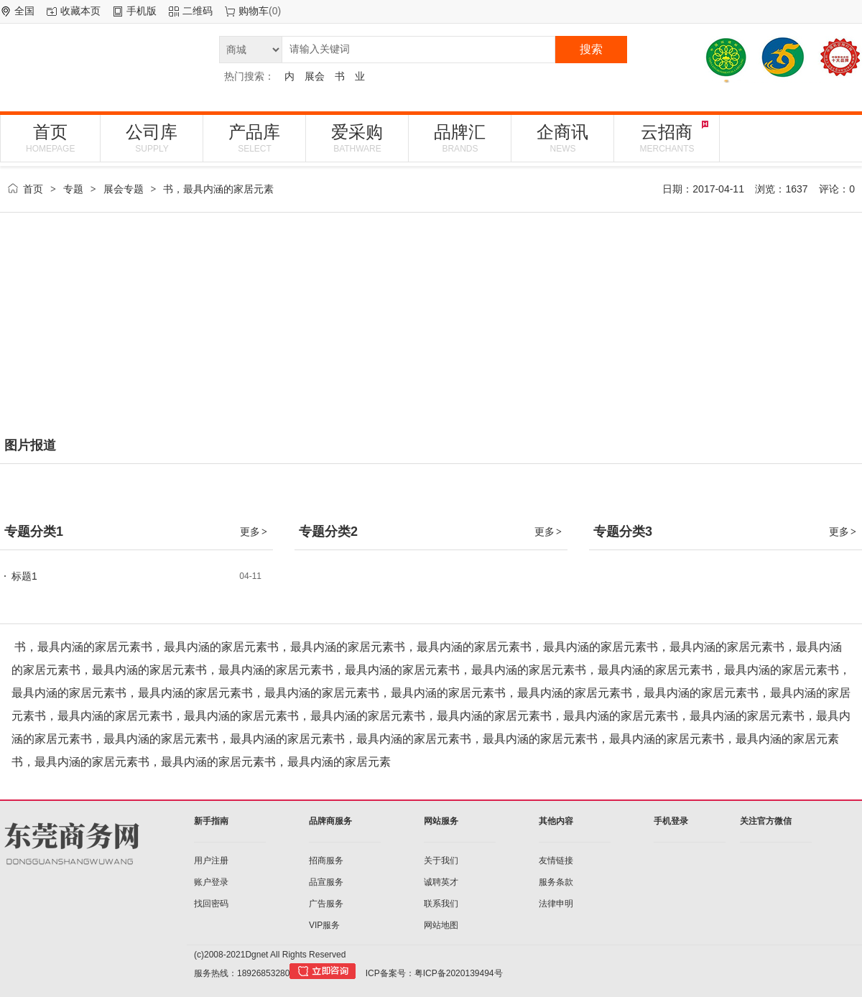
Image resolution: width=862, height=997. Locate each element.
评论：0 (837, 189)
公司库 (151, 138)
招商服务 (326, 860)
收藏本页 (80, 11)
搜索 (591, 49)
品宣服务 (326, 882)
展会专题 (123, 189)
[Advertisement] (431, 327)
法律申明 (556, 904)
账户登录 (211, 882)
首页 (50, 138)
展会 (315, 76)
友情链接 (556, 860)
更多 (254, 531)
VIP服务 (324, 925)
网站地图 (441, 925)
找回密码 (211, 904)
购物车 (253, 11)
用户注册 (211, 860)
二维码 (197, 11)
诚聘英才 (441, 882)
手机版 (141, 11)
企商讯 (562, 138)
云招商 (666, 138)
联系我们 (441, 904)
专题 (73, 189)
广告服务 (326, 904)
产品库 (254, 138)
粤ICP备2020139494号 (458, 973)
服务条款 (556, 882)
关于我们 (441, 860)
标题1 (24, 576)
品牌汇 (460, 138)
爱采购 (357, 138)
